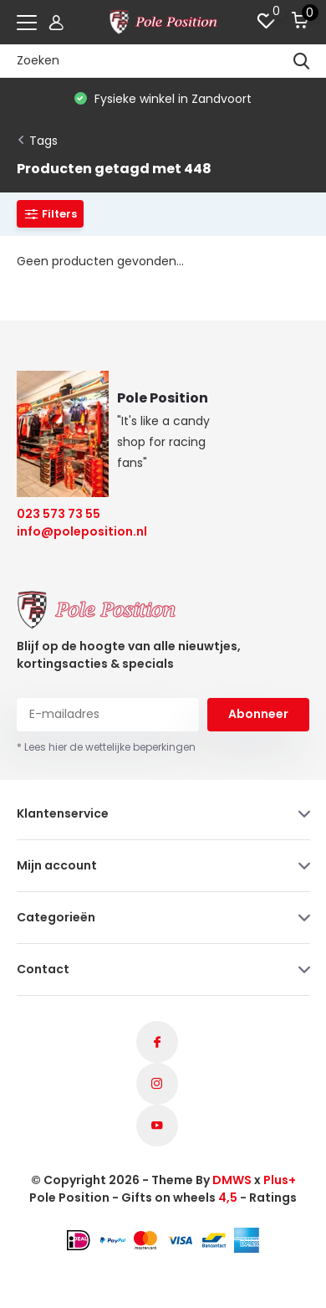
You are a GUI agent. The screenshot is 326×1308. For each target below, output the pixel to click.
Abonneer (258, 713)
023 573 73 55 (58, 513)
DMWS (232, 1180)
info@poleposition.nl (71, 531)
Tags (43, 140)
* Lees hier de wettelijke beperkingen (106, 747)
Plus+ (279, 1180)
